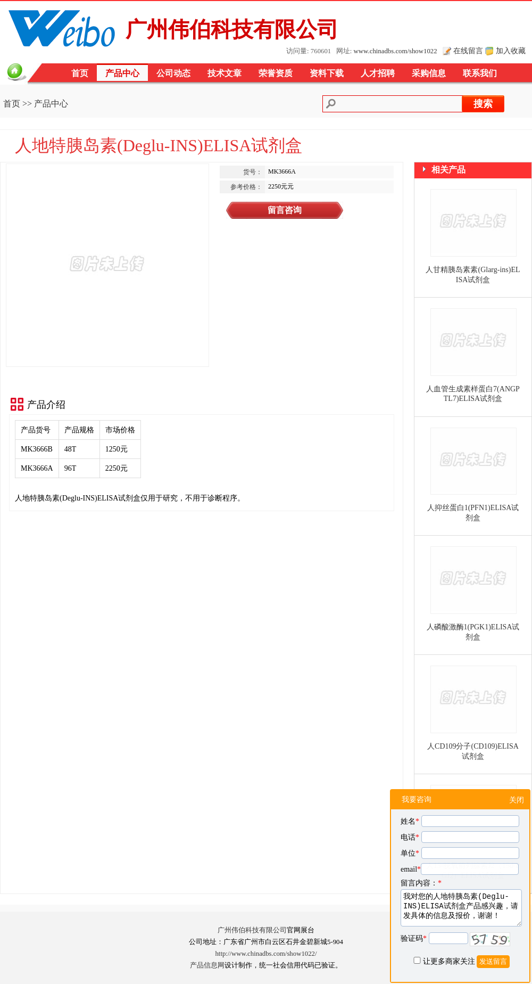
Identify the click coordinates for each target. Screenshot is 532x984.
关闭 (516, 800)
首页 (79, 73)
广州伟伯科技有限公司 (252, 930)
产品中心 (122, 73)
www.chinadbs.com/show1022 (395, 51)
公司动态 (173, 73)
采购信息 (429, 73)
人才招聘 (378, 73)
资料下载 (327, 73)
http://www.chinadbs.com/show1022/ (266, 953)
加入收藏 (511, 50)
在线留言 (468, 50)
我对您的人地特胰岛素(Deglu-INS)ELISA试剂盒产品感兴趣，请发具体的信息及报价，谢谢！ (461, 907)
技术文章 (224, 73)
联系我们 (480, 73)
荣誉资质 (276, 73)
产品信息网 (207, 965)
